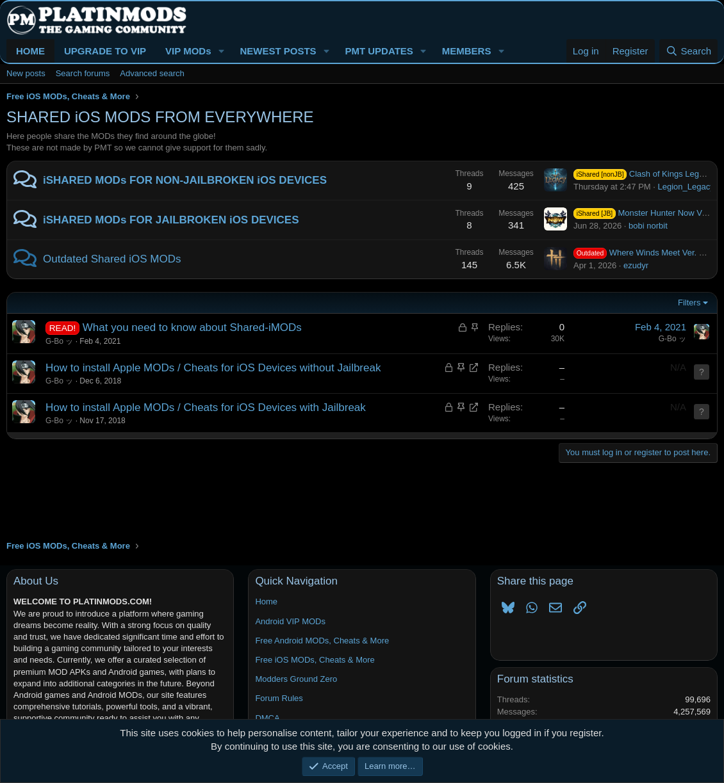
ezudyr (635, 265)
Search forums (83, 73)
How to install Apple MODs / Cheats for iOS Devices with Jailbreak (205, 407)
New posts (25, 73)
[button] (221, 51)
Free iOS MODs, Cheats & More (314, 660)
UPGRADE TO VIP (105, 50)
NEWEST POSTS (278, 50)
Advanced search (152, 73)
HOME (30, 50)
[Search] (688, 51)
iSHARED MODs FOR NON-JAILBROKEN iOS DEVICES (185, 180)
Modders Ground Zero (296, 679)
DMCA (267, 718)
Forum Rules (278, 698)
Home (266, 601)
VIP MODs (188, 50)
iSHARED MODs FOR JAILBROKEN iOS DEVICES (171, 220)
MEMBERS (466, 50)
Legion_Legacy (686, 186)
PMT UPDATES (379, 50)
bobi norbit (648, 225)
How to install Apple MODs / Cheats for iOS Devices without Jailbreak (213, 368)
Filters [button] (689, 302)
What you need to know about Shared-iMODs (192, 327)
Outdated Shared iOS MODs (112, 259)
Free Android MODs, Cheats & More (322, 640)
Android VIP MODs (290, 621)
